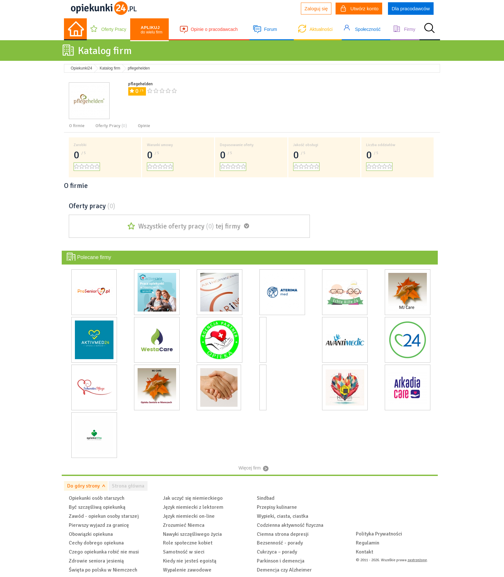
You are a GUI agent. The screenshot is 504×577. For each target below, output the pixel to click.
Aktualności (321, 29)
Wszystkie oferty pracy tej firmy (189, 226)
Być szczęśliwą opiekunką (97, 507)
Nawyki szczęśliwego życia (192, 534)
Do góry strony (83, 486)
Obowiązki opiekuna (91, 534)
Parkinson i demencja (280, 561)
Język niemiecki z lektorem (193, 507)
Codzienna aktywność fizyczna (290, 525)
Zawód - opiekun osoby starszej (104, 516)
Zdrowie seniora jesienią (96, 561)
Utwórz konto (360, 9)
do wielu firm (151, 29)
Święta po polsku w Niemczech (103, 570)
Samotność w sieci (183, 552)
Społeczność (368, 29)
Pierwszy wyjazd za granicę (99, 525)
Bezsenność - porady (280, 543)
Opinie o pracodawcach (214, 29)
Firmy (409, 29)
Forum (270, 29)
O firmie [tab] (77, 125)
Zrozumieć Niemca (183, 525)
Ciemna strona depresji (283, 534)
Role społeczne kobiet (187, 543)
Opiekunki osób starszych (96, 498)
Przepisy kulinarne (277, 507)
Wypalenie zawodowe (187, 570)
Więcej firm (250, 467)
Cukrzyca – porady (277, 552)
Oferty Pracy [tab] (111, 125)
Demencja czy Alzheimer (284, 570)
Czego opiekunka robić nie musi (104, 552)
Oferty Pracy (113, 29)
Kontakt (364, 552)
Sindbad (265, 498)
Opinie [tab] (144, 125)
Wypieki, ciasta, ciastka (282, 516)
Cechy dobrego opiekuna (96, 543)
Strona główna (128, 486)
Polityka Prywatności (379, 534)
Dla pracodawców (411, 8)
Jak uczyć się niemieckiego (193, 498)
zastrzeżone (417, 560)
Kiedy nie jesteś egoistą (189, 561)
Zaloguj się (316, 8)
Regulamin (367, 543)
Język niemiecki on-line (189, 516)
